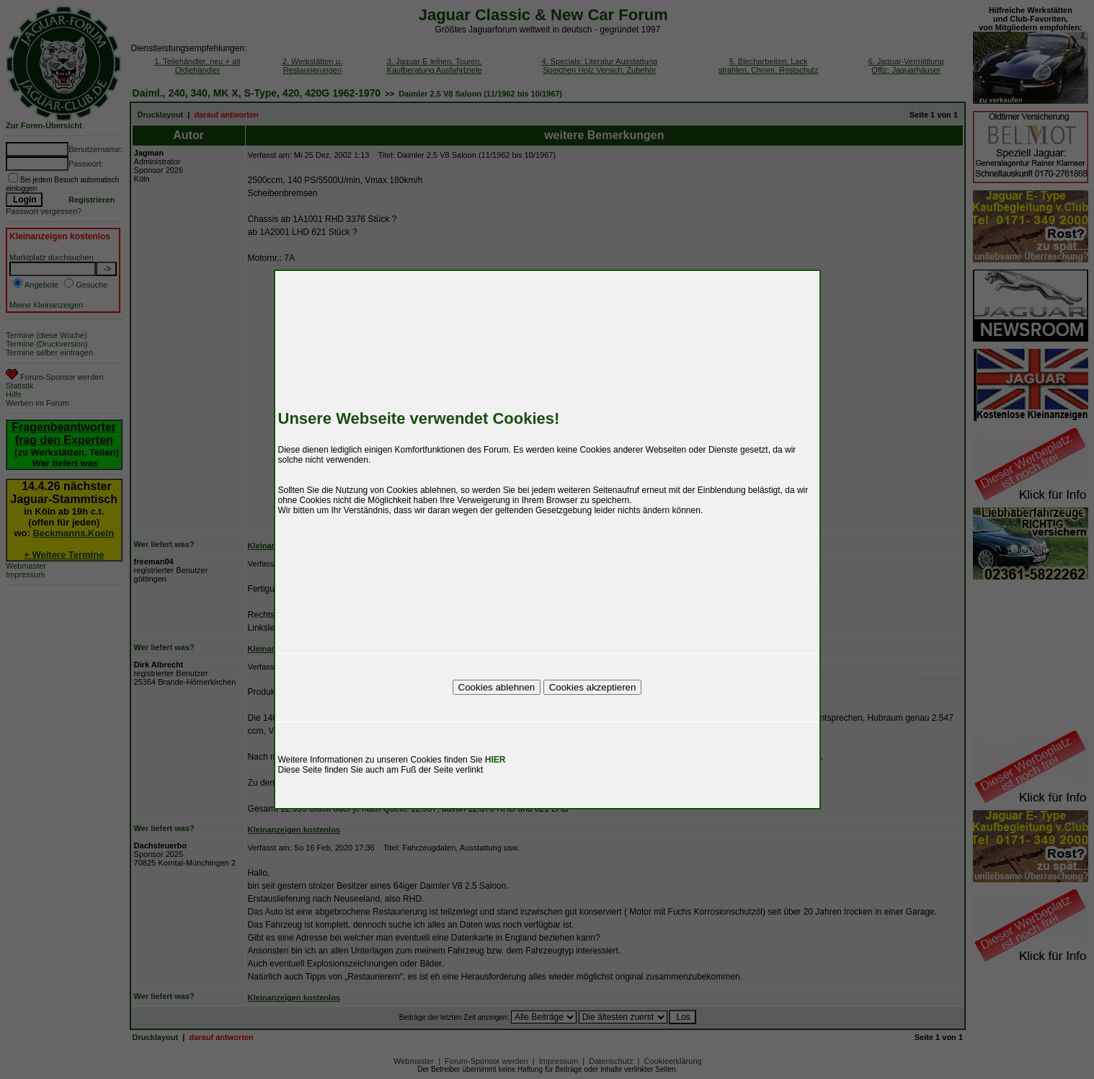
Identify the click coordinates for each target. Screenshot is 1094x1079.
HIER (495, 760)
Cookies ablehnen (496, 687)
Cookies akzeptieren (592, 687)
